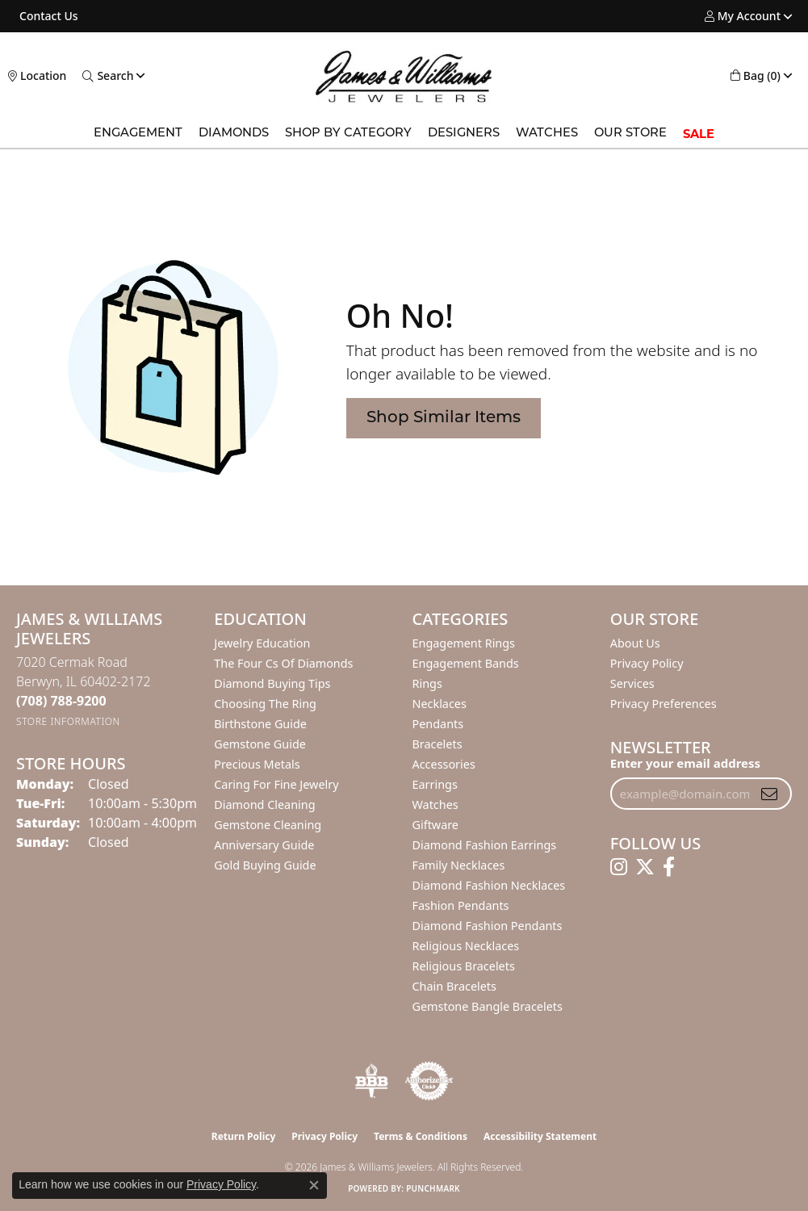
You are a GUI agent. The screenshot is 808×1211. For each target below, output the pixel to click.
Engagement (138, 134)
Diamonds (234, 134)
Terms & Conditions (420, 1136)
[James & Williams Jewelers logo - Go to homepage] (404, 76)
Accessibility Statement (540, 1136)
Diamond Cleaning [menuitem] (264, 804)
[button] (743, 16)
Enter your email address (685, 763)
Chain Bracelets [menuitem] (454, 986)
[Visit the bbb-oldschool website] (371, 1081)
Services (632, 683)
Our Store (630, 134)
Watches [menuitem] (435, 804)
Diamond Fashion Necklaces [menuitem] (489, 885)
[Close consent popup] (314, 1185)
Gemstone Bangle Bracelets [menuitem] (487, 1006)
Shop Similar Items (443, 418)
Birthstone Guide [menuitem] (260, 723)
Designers (464, 134)
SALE (698, 134)
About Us (635, 643)
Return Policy (243, 1136)
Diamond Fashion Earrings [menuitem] (484, 845)
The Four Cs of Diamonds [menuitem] (283, 663)
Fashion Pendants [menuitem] (460, 905)
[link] (47, 16)
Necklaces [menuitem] (439, 703)
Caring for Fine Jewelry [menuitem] (276, 784)
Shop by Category (348, 134)
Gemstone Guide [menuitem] (260, 744)
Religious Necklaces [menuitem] (466, 945)
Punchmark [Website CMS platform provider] (433, 1188)
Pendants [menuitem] (438, 723)
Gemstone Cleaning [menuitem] (267, 824)
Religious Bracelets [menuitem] (463, 966)
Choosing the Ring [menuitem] (265, 703)
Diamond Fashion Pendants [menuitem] (487, 925)
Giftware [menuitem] (435, 824)
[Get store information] (68, 721)
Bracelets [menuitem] (437, 744)
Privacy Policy (647, 663)
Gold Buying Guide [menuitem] (265, 865)
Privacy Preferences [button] (663, 703)
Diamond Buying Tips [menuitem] (272, 683)
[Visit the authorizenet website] (429, 1081)
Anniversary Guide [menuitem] (264, 845)
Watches (547, 134)
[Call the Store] (61, 701)
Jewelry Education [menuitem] (262, 643)
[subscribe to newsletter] (769, 793)
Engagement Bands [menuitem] (465, 663)
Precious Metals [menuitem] (256, 764)
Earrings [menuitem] (435, 784)
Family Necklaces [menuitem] (458, 865)
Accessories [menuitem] (443, 764)
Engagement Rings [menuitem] (464, 643)
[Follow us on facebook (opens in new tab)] (669, 867)
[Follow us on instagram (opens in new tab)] (618, 867)
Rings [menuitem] (427, 683)
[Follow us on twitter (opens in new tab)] (645, 867)
